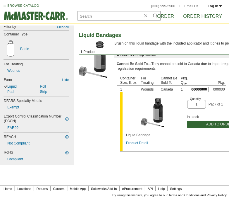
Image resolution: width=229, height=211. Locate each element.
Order (165, 16)
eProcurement (132, 188)
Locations (24, 188)
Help (161, 188)
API (150, 188)
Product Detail (137, 143)
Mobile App (78, 188)
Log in (215, 6)
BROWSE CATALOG (23, 5)
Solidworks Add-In (104, 188)
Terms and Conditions (183, 195)
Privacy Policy (217, 195)
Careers (58, 188)
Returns (42, 188)
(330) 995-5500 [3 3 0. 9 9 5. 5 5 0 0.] (163, 6)
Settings (176, 188)
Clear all (63, 27)
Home (8, 188)
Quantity (195, 99)
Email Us (191, 6)
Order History (202, 16)
